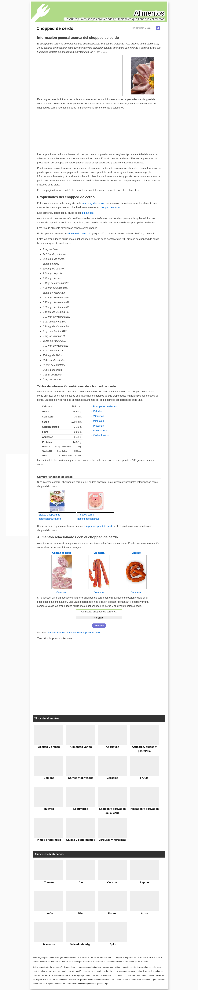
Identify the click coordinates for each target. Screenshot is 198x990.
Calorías (97, 411)
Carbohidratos (101, 435)
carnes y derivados (93, 203)
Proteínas (98, 425)
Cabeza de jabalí (62, 552)
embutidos (88, 212)
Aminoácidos (100, 430)
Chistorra (99, 552)
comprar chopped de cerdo (98, 526)
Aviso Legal (103, 984)
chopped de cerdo (109, 207)
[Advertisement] (80, 75)
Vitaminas (98, 416)
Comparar (61, 592)
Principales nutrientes (105, 406)
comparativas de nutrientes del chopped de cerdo (74, 632)
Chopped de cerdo (54, 28)
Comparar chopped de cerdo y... (99, 611)
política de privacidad (87, 984)
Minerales (98, 421)
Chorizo (136, 552)
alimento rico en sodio (79, 233)
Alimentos (149, 13)
